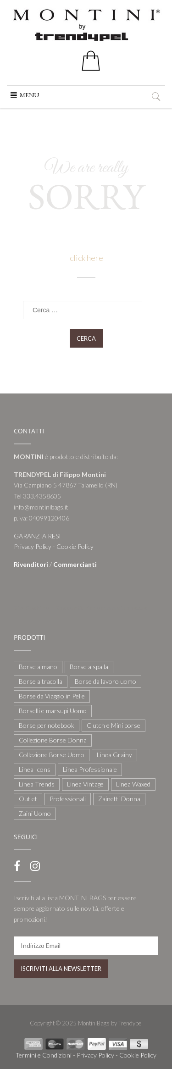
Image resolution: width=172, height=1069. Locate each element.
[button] (29, 95)
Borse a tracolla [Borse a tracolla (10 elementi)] (40, 681)
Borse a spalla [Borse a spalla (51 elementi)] (89, 666)
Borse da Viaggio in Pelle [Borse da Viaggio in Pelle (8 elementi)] (52, 696)
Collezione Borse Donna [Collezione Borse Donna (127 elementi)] (53, 740)
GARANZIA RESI (37, 536)
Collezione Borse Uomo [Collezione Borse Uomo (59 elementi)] (51, 755)
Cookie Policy (75, 546)
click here (86, 258)
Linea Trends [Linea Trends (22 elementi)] (37, 784)
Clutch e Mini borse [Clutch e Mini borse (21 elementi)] (113, 725)
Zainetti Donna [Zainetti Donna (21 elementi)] (119, 799)
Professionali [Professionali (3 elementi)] (68, 799)
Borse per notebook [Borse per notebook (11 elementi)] (46, 725)
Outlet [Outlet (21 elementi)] (28, 799)
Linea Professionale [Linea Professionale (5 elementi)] (90, 769)
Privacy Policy (32, 546)
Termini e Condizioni (44, 1055)
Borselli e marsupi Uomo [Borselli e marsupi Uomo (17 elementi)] (53, 711)
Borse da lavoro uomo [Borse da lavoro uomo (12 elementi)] (105, 681)
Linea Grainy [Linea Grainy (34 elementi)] (114, 755)
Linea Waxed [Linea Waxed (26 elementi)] (133, 784)
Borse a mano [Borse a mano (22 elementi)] (38, 666)
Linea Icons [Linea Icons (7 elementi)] (34, 769)
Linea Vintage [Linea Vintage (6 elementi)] (85, 784)
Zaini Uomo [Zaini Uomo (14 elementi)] (35, 813)
